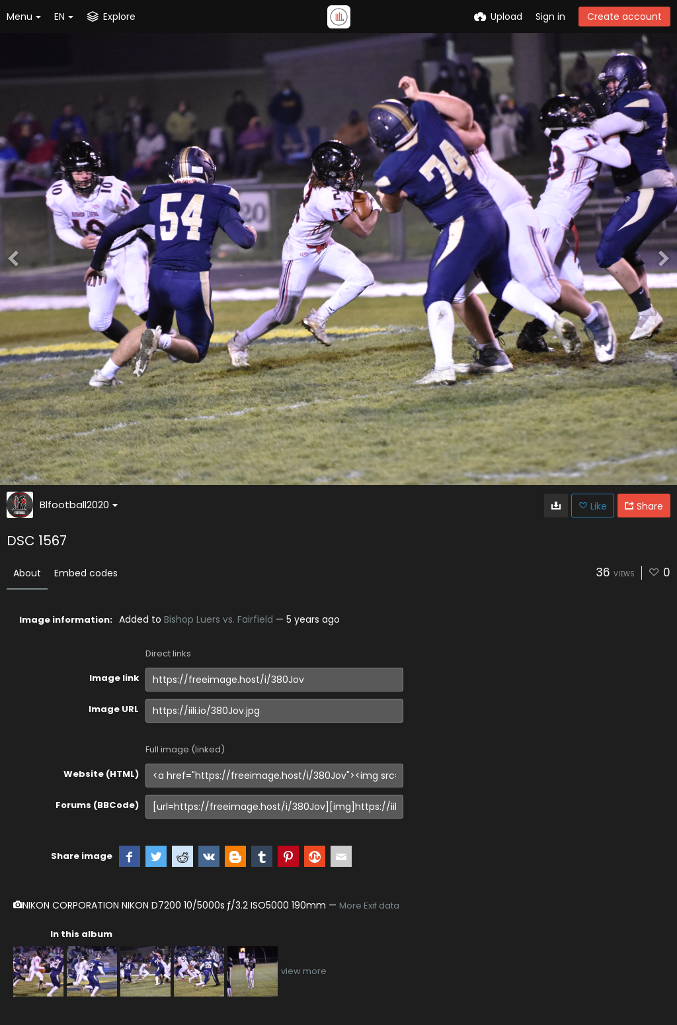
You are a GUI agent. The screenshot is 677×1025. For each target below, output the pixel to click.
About (27, 573)
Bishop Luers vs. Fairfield (218, 619)
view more (304, 971)
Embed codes (86, 573)
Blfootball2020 (79, 505)
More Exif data (369, 905)
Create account (624, 16)
